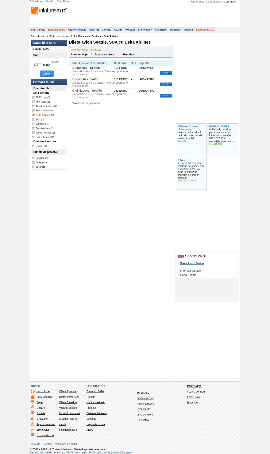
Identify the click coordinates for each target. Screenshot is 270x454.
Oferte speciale (77, 29)
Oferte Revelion (68, 402)
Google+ (126, 452)
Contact (47, 444)
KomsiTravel (194, 397)
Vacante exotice (68, 407)
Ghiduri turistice (145, 398)
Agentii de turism (45, 424)
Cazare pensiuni (196, 391)
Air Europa (43, 97)
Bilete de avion (38, 36)
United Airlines (45, 137)
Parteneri (194, 386)
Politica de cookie (77, 452)
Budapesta (41, 162)
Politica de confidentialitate (104, 452)
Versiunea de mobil (66, 444)
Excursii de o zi (205, 29)
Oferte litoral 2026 (69, 396)
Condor (41, 146)
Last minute (38, 29)
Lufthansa (42, 124)
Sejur (40, 402)
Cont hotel (230, 1)
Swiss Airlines (44, 128)
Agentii (188, 29)
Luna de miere (145, 414)
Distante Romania (96, 413)
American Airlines (46, 106)
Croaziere (161, 29)
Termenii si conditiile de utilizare (47, 452)
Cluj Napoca (42, 158)
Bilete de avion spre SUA (62, 36)
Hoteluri (130, 29)
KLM (40, 119)
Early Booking (56, 29)
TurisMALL (143, 392)
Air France (43, 101)
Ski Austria (143, 420)
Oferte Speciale (68, 391)
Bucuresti (40, 167)
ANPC (89, 429)
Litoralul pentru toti (69, 413)
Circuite (106, 29)
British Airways (45, 110)
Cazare (118, 29)
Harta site (35, 444)
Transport (175, 29)
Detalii (165, 73)
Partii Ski (91, 407)
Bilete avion (145, 29)
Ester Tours (193, 402)
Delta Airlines (45, 115)
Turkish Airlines (45, 132)
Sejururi (94, 29)
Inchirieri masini (68, 429)
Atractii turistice (145, 403)
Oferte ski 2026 (95, 391)
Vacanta (91, 418)
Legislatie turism (95, 424)
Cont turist (197, 1)
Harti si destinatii (95, 402)
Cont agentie (213, 1)
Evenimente (143, 409)
